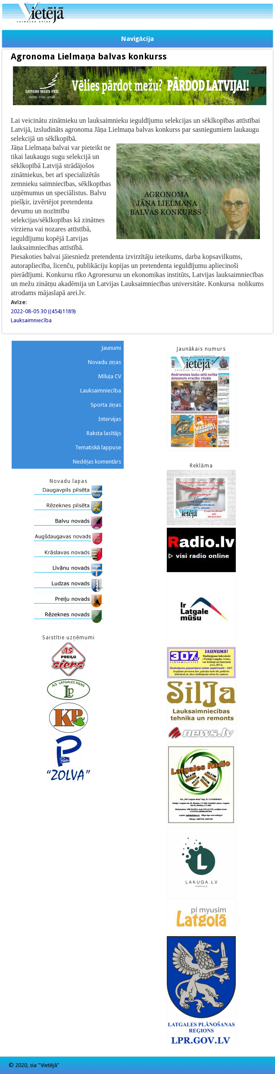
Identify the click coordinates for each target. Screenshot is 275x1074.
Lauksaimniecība (31, 320)
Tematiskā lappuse (98, 447)
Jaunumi (111, 348)
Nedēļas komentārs (97, 461)
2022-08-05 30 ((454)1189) (43, 311)
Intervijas (109, 419)
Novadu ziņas (104, 362)
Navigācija (137, 39)
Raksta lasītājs (104, 433)
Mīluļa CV (109, 376)
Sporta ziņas (106, 405)
